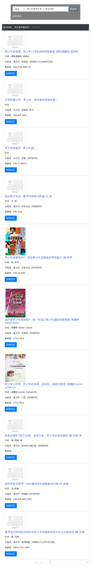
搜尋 (73, 9)
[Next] (41, 562)
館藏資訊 (11, 73)
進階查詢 (17, 16)
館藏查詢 (36, 27)
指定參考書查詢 (21, 27)
